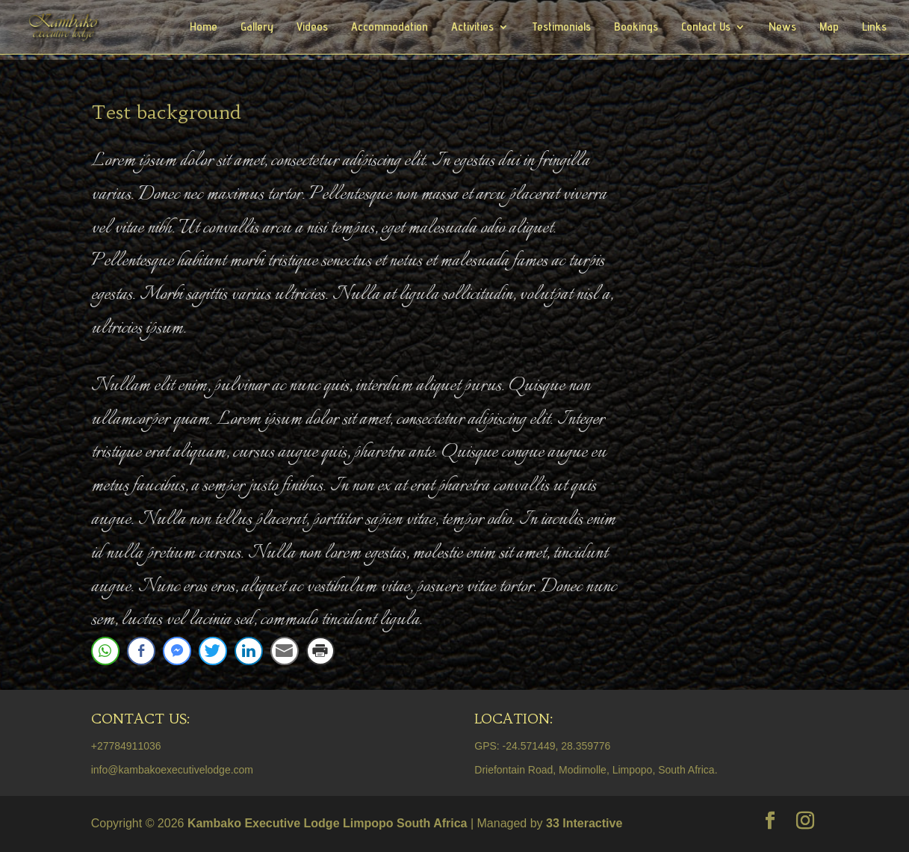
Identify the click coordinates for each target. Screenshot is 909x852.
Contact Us (705, 28)
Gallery (257, 28)
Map (829, 28)
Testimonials (561, 28)
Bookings (636, 28)
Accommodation (389, 28)
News (782, 28)
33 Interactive (584, 823)
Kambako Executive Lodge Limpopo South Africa (327, 823)
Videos (312, 28)
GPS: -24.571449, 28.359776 (542, 746)
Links (874, 28)
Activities (472, 28)
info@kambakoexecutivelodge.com (172, 770)
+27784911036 (126, 746)
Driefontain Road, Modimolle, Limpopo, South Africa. (595, 770)
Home (203, 28)
